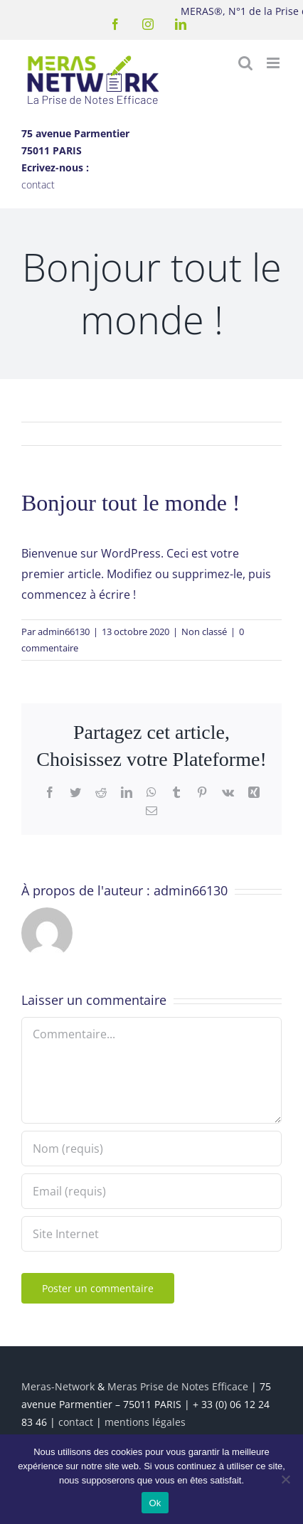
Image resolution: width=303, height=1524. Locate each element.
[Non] (285, 1479)
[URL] (151, 1234)
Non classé (204, 631)
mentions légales (145, 1422)
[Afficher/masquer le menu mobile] (274, 62)
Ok (155, 1503)
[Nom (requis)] (151, 1148)
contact (38, 184)
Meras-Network (58, 1386)
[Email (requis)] (151, 1191)
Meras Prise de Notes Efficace (177, 1386)
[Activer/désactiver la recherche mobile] (245, 62)
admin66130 (64, 631)
